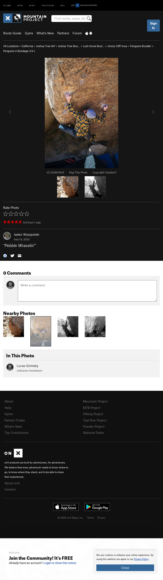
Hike (32, 5)
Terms (90, 517)
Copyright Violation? (104, 172)
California (27, 46)
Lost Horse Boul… (93, 46)
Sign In (153, 25)
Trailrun (48, 5)
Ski (62, 5)
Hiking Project (93, 414)
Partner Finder (14, 420)
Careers (9, 489)
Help (7, 408)
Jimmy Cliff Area (117, 46)
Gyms (29, 33)
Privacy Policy (141, 559)
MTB (20, 5)
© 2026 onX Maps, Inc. (70, 517)
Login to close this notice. (60, 563)
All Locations (10, 46)
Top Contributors (16, 432)
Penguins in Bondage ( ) (19, 51)
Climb (7, 5)
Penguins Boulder (140, 46)
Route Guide (12, 33)
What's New (45, 33)
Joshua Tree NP (45, 46)
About (8, 401)
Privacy (101, 517)
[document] (125, 562)
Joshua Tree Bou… (69, 46)
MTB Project (91, 408)
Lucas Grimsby (27, 366)
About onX (12, 483)
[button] (5, 255)
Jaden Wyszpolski (26, 234)
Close (125, 568)
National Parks (93, 432)
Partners (63, 33)
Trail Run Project (95, 420)
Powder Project (93, 426)
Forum (77, 33)
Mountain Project (95, 401)
